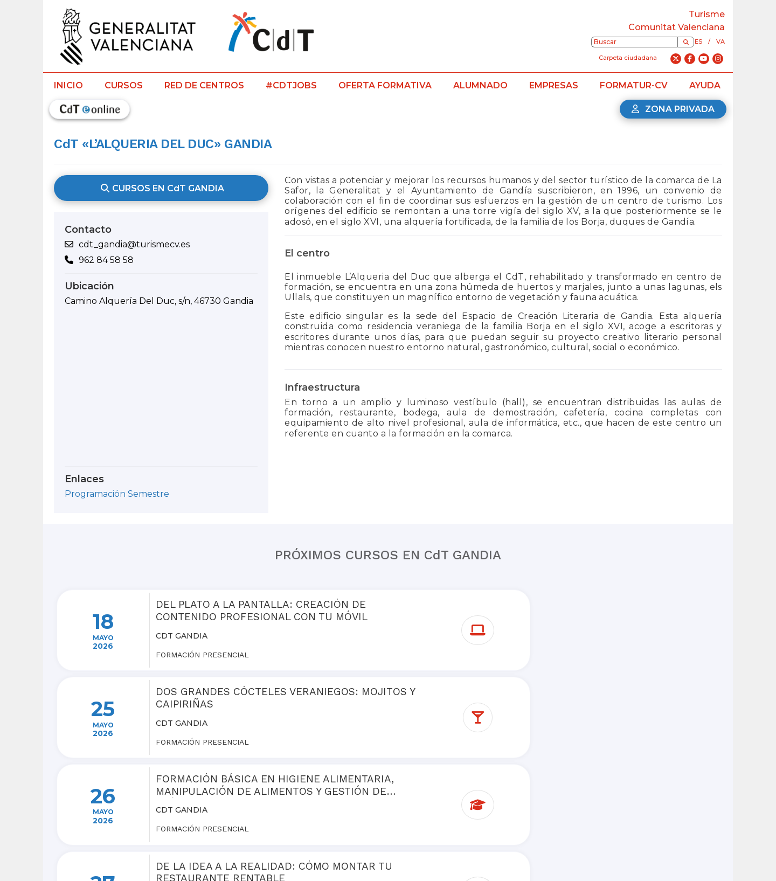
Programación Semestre (117, 494)
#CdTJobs (291, 85)
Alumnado (480, 85)
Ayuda (704, 85)
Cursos (124, 85)
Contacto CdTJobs (500, 861)
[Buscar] (685, 42)
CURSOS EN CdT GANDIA (161, 188)
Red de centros (204, 85)
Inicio (68, 85)
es (698, 41)
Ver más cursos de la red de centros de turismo (394, 794)
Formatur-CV (634, 85)
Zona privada (673, 109)
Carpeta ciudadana (628, 57)
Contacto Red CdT (424, 861)
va (720, 41)
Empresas (553, 85)
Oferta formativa (385, 85)
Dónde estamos (351, 861)
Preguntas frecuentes (272, 861)
